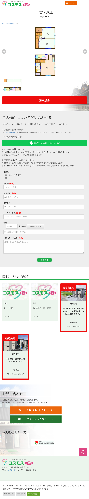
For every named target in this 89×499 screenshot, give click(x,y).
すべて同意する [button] (33, 494)
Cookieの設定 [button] (9, 494)
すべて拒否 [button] (21, 494)
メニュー (69, 3)
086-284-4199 (10, 138)
